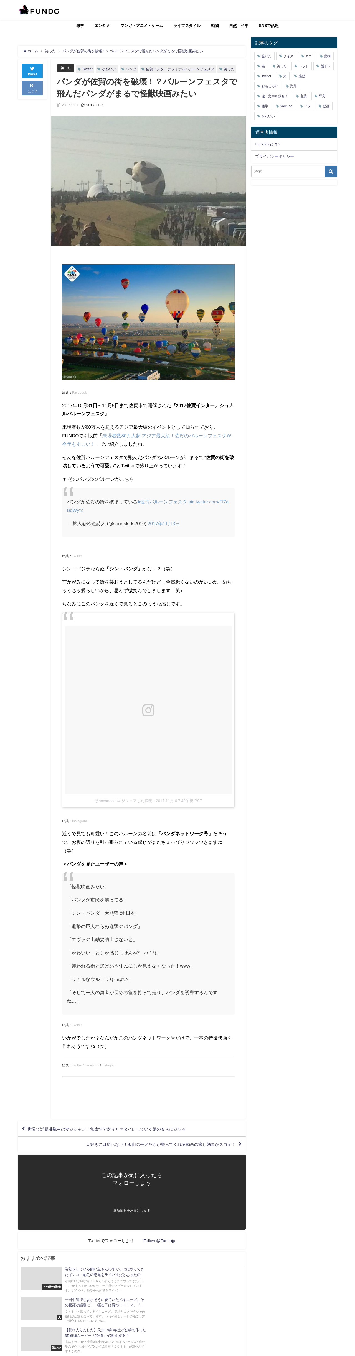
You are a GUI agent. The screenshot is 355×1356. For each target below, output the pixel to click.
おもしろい (270, 86)
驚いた (267, 56)
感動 (301, 76)
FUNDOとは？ (268, 144)
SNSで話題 (269, 26)
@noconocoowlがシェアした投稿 (124, 801)
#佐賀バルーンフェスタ (162, 501)
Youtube (286, 106)
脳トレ (326, 66)
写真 (322, 96)
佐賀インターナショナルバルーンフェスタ (181, 69)
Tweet (32, 70)
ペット (304, 66)
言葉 (303, 96)
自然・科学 (238, 26)
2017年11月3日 (164, 523)
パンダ (131, 69)
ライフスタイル (187, 26)
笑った (66, 68)
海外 (293, 86)
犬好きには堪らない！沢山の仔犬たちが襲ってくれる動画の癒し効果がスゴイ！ (155, 1145)
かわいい (110, 69)
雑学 (80, 26)
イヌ (307, 106)
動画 (326, 106)
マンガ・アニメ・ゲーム (141, 26)
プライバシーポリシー (274, 156)
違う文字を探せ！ (275, 96)
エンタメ (102, 26)
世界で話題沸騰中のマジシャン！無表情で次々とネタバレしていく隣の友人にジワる (112, 1129)
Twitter (88, 69)
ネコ (308, 56)
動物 (215, 26)
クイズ (288, 56)
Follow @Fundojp (159, 1242)
